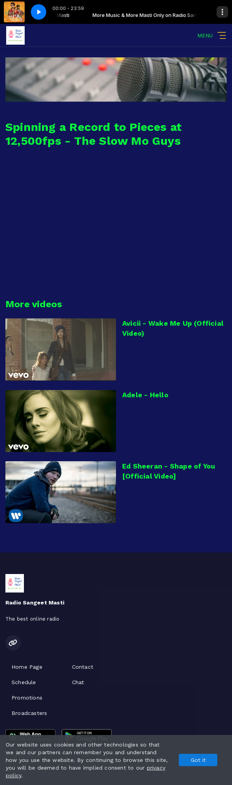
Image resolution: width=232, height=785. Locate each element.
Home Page (27, 667)
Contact (82, 667)
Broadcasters (29, 713)
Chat (78, 682)
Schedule (24, 682)
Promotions (27, 698)
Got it (198, 760)
